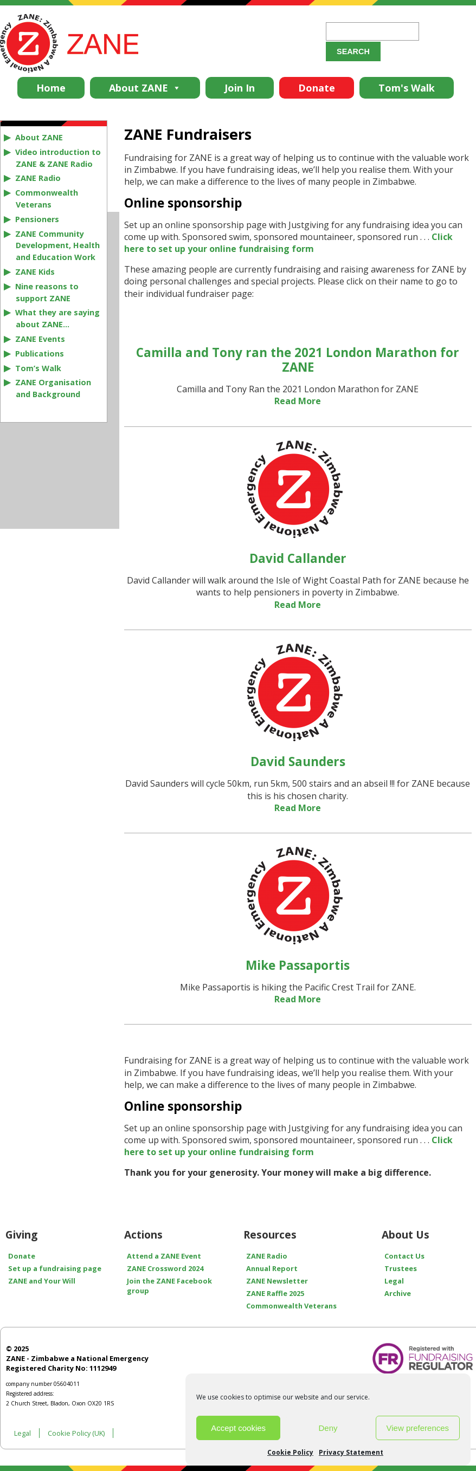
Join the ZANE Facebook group (169, 1285)
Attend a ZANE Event (164, 1256)
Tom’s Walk (38, 368)
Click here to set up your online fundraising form (288, 243)
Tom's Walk (406, 87)
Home (51, 87)
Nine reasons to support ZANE (47, 292)
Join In (239, 87)
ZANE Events (40, 339)
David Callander (297, 558)
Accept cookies (238, 1428)
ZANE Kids (35, 272)
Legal (22, 1433)
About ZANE (145, 87)
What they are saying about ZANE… (57, 318)
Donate (316, 87)
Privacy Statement (351, 1452)
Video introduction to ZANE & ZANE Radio (58, 158)
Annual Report (272, 1268)
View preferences (418, 1428)
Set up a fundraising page (54, 1268)
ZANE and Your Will (41, 1281)
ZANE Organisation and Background (53, 388)
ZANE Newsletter (277, 1281)
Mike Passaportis (298, 965)
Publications (39, 353)
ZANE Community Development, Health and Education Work (57, 246)
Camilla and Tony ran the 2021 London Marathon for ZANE (297, 359)
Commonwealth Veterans (46, 198)
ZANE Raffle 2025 (275, 1293)
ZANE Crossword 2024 (165, 1268)
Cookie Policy (290, 1452)
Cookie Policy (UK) (76, 1433)
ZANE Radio (38, 178)
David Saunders (297, 761)
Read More (297, 401)
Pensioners (37, 219)
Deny (327, 1428)
